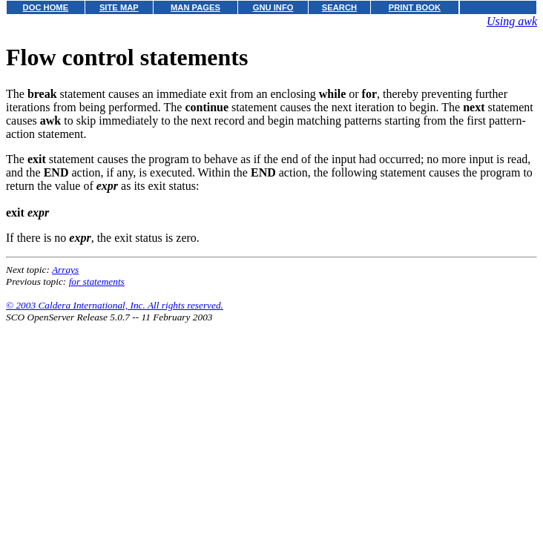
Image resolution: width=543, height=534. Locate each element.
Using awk (512, 21)
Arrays (65, 269)
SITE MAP (119, 7)
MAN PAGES (195, 7)
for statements (97, 281)
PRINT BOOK (415, 7)
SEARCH (339, 7)
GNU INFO (273, 7)
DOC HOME (46, 7)
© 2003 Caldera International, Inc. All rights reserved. (114, 305)
